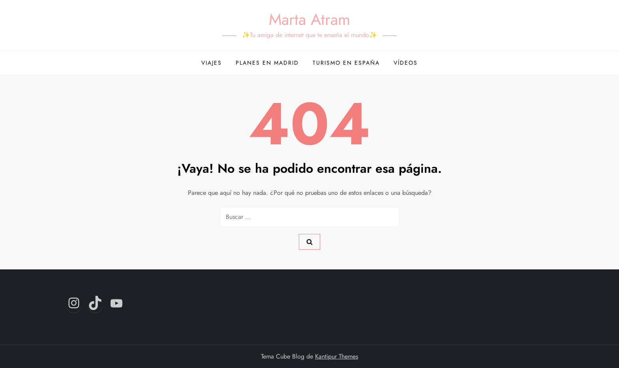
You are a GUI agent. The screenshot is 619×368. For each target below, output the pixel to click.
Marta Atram (309, 19)
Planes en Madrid (267, 63)
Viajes (211, 63)
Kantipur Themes (336, 356)
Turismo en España (346, 63)
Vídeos (406, 63)
